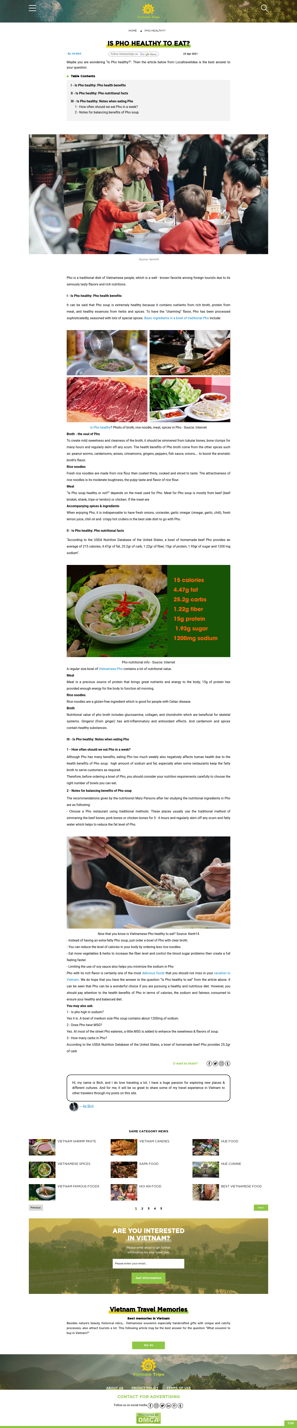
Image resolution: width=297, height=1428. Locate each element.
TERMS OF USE (178, 1388)
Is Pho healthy (100, 427)
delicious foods (153, 973)
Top (290, 1423)
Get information (148, 1278)
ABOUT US (114, 1388)
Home (132, 30)
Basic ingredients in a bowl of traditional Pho (176, 318)
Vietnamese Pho (111, 669)
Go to (148, 1345)
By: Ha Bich (74, 53)
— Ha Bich (81, 1106)
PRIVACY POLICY (145, 1388)
